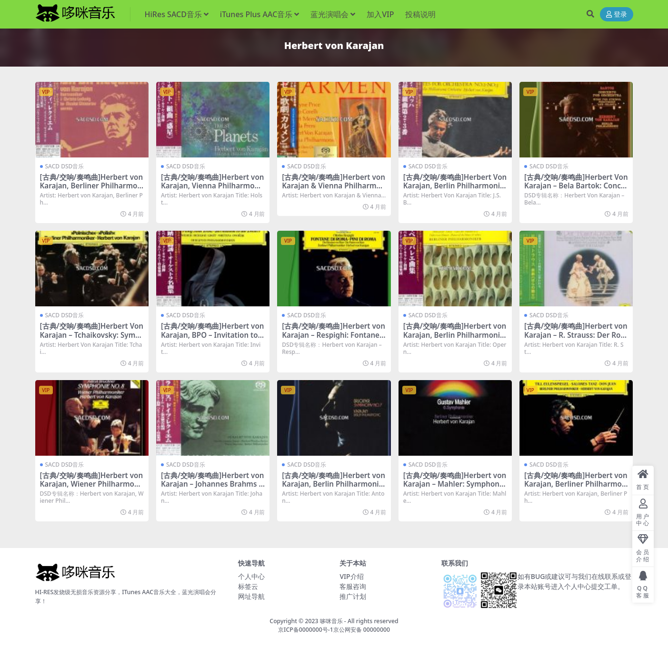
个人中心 (251, 576)
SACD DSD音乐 (64, 166)
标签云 (248, 586)
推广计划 (352, 596)
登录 (616, 14)
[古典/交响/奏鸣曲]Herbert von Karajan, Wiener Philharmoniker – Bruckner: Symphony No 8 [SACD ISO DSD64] (91, 488)
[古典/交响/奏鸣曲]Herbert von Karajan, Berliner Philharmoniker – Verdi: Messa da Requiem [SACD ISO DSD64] (91, 190)
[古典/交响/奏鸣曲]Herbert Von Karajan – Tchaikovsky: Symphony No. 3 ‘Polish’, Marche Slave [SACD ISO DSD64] (92, 339)
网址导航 (251, 596)
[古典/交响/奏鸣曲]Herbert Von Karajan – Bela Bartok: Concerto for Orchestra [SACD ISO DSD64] (576, 190)
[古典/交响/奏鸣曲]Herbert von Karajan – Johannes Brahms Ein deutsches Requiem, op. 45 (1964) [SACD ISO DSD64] (213, 488)
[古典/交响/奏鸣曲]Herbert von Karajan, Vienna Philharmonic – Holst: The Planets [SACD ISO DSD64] (213, 190)
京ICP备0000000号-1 (305, 630)
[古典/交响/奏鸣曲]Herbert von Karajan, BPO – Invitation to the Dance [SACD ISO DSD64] (212, 334)
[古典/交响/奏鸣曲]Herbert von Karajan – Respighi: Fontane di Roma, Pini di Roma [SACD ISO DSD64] (334, 339)
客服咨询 (352, 586)
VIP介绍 (351, 576)
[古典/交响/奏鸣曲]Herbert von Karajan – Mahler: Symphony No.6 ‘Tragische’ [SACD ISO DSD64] (455, 488)
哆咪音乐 (331, 621)
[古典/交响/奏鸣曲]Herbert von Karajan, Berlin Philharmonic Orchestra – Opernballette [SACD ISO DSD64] (455, 339)
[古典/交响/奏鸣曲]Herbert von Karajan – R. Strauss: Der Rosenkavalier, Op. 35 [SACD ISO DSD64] (576, 339)
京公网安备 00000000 (361, 630)
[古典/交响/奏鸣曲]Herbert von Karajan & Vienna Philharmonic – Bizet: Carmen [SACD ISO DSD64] (333, 190)
